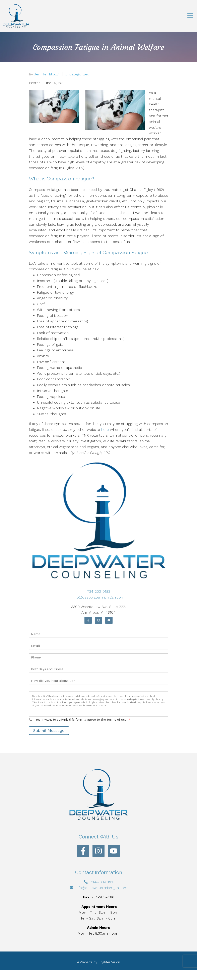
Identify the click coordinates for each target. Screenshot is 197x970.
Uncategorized (77, 74)
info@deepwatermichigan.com (98, 597)
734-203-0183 (98, 591)
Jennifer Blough (47, 74)
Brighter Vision (109, 962)
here (105, 429)
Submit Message (49, 730)
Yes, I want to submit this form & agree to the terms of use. (83, 719)
